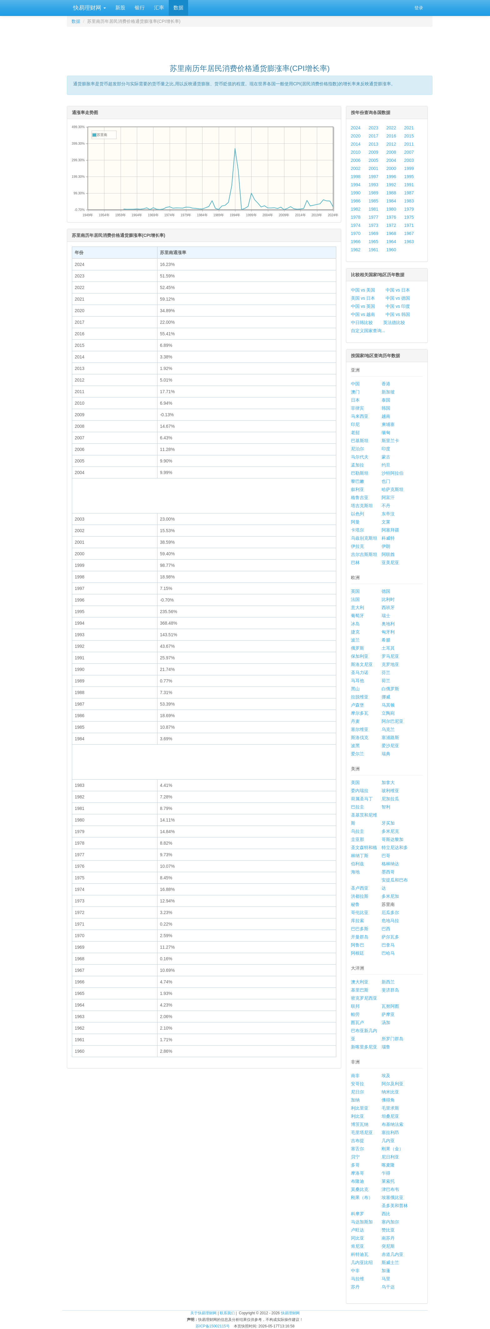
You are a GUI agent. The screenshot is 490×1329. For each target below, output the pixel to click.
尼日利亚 (390, 1156)
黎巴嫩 (357, 481)
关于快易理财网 (203, 1313)
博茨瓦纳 (359, 1124)
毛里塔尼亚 (362, 1132)
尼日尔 (357, 1091)
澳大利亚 (359, 981)
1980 (391, 209)
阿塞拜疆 (390, 529)
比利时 (388, 599)
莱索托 (388, 1181)
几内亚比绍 (362, 1262)
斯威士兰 (390, 1262)
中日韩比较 (362, 322)
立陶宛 (388, 713)
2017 (373, 135)
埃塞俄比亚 (392, 1197)
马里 (386, 1278)
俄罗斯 (357, 648)
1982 (356, 209)
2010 (356, 152)
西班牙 (388, 607)
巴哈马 (388, 953)
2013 (373, 144)
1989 (373, 192)
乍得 (386, 1173)
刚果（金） (392, 1148)
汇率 (159, 7)
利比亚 (357, 1116)
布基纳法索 (392, 1124)
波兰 (355, 639)
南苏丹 (388, 1238)
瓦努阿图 (390, 1006)
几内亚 (388, 1140)
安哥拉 (357, 1083)
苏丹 (355, 1286)
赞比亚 (388, 1229)
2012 (391, 144)
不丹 (386, 505)
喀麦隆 (388, 1164)
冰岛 (355, 623)
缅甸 (386, 432)
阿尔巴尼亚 (392, 721)
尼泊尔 (357, 448)
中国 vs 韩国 (398, 314)
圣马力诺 (359, 672)
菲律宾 (357, 408)
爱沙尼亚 (390, 745)
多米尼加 (390, 896)
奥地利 (388, 623)
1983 (409, 200)
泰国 (386, 399)
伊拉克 (357, 546)
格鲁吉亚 (359, 497)
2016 (391, 135)
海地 (355, 871)
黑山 (355, 688)
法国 (355, 599)
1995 (409, 176)
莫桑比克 (359, 1189)
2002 (356, 168)
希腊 (386, 639)
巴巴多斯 (359, 928)
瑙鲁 (386, 1046)
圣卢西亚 (359, 888)
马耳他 (357, 680)
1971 (409, 225)
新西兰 (388, 981)
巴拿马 (388, 944)
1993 (373, 184)
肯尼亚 (357, 1246)
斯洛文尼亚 (362, 664)
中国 (355, 383)
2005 (373, 160)
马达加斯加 (362, 1221)
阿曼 (355, 521)
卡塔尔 (357, 529)
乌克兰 (388, 729)
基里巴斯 (359, 989)
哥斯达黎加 (392, 839)
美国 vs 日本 (363, 298)
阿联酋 (388, 554)
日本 (355, 399)
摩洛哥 (357, 1173)
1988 (391, 192)
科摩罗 (357, 1213)
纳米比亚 (390, 1091)
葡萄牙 (357, 615)
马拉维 (357, 1278)
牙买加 (388, 823)
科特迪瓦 (359, 1254)
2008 (391, 152)
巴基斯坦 (359, 440)
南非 (355, 1075)
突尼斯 (388, 1246)
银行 (140, 7)
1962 (356, 249)
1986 (356, 200)
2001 (373, 168)
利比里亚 (359, 1108)
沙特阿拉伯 (392, 473)
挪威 (386, 696)
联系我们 (227, 1313)
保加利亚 (359, 656)
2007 (409, 152)
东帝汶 (388, 513)
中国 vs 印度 (398, 306)
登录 (418, 7)
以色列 (357, 513)
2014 (356, 144)
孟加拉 (357, 464)
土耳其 (388, 648)
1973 (373, 225)
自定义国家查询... (368, 330)
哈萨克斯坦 (392, 489)
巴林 (355, 562)
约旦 (386, 464)
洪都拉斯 (359, 896)
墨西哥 (388, 871)
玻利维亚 (390, 790)
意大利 (357, 607)
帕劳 (355, 1014)
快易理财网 (89, 8)
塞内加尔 (390, 1221)
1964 (391, 241)
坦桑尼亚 (390, 1116)
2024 (356, 127)
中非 (355, 1270)
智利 (386, 806)
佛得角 (388, 1099)
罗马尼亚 (390, 656)
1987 (409, 192)
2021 (409, 127)
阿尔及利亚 (392, 1083)
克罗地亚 (390, 664)
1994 (356, 184)
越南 (386, 416)
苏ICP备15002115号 (213, 1326)
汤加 (386, 1022)
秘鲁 (355, 904)
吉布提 (357, 1140)
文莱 (386, 521)
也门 (386, 481)
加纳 (355, 1099)
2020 (356, 135)
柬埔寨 (388, 424)
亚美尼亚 (390, 562)
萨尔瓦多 (390, 936)
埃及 (386, 1075)
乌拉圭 (357, 831)
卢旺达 (357, 1229)
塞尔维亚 (359, 729)
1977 (373, 217)
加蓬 (386, 1270)
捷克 (355, 631)
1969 (373, 233)
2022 (391, 127)
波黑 (355, 745)
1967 (409, 233)
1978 (356, 217)
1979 (409, 209)
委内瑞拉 (359, 790)
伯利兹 (357, 863)
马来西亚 (359, 416)
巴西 (386, 928)
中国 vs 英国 (363, 306)
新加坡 (388, 391)
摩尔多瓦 (359, 713)
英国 (355, 591)
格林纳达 (390, 863)
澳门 (355, 391)
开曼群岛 (359, 936)
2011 (409, 144)
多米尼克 (390, 831)
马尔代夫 (359, 456)
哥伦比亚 (359, 912)
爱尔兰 (357, 753)
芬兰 (386, 672)
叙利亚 (357, 489)
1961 (373, 249)
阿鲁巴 (357, 944)
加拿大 (388, 782)
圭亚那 (357, 839)
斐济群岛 (390, 989)
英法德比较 (394, 322)
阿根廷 (357, 953)
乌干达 (388, 1286)
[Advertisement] (249, 42)
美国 (355, 782)
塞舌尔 (357, 1148)
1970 (356, 233)
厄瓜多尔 (390, 912)
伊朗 (386, 546)
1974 (356, 225)
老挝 (355, 432)
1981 (373, 209)
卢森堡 (357, 704)
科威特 (388, 538)
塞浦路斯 (390, 737)
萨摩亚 (388, 1014)
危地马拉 (390, 920)
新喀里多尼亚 (364, 1046)
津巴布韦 (390, 1189)
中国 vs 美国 (363, 289)
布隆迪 (357, 1181)
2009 (373, 152)
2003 (409, 160)
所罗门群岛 (392, 1038)
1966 (356, 241)
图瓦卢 (357, 1022)
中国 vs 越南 (363, 314)
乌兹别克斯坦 (364, 538)
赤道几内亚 (392, 1254)
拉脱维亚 (359, 696)
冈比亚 (357, 1238)
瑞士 (386, 615)
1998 (356, 176)
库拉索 (357, 920)
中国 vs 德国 (398, 298)
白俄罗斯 (390, 688)
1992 (391, 184)
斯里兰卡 (390, 440)
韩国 (386, 408)
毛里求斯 (390, 1108)
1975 (409, 217)
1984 (391, 200)
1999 (409, 168)
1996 (391, 176)
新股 (120, 7)
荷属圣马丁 (362, 798)
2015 (409, 135)
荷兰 (386, 680)
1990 (356, 192)
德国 (386, 591)
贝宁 (355, 1156)
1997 (373, 176)
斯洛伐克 (359, 737)
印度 (386, 448)
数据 (178, 7)
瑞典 (386, 753)
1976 (391, 217)
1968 (391, 233)
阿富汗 (388, 497)
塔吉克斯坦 (362, 505)
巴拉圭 (357, 806)
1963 (409, 241)
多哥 (355, 1164)
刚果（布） (362, 1197)
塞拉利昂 (390, 1132)
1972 (391, 225)
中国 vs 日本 (398, 289)
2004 (391, 160)
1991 (409, 184)
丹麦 (355, 721)
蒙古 (386, 456)
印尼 (355, 424)
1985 (373, 200)
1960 (391, 249)
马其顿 (388, 704)
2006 (356, 160)
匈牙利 (388, 631)
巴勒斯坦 (359, 473)
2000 (391, 168)
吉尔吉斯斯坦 (364, 554)
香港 (386, 383)
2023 (373, 127)
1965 (373, 241)
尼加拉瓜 (390, 798)
